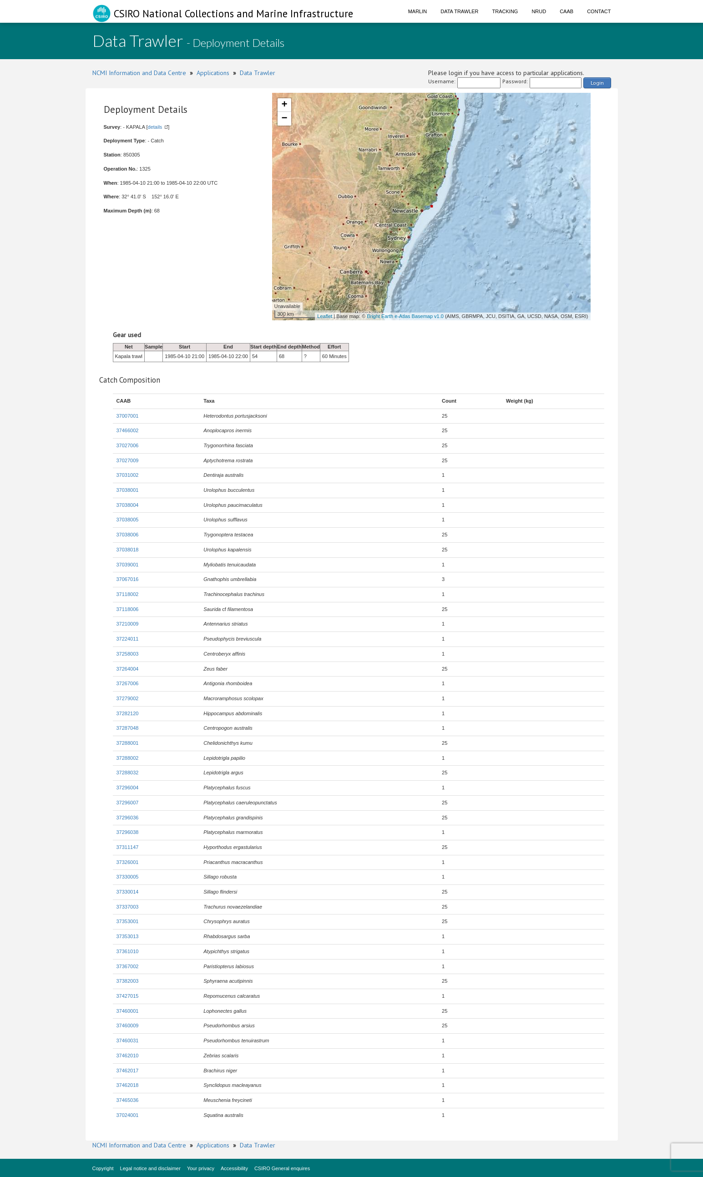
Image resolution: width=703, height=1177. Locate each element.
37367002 (127, 966)
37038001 (127, 490)
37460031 (127, 1040)
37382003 (127, 981)
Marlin (417, 11)
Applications (213, 73)
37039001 (127, 564)
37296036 (127, 817)
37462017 (127, 1070)
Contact (599, 11)
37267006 (127, 683)
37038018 (127, 549)
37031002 (127, 475)
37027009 (127, 460)
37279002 (127, 698)
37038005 (127, 519)
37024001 (127, 1115)
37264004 (127, 669)
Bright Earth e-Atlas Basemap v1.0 (405, 316)
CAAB (566, 11)
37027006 (127, 445)
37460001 (127, 1011)
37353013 (127, 936)
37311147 (127, 847)
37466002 (127, 430)
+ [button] (284, 105)
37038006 (127, 534)
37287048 (127, 728)
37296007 (127, 802)
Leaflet (324, 316)
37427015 (127, 996)
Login (597, 82)
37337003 (127, 906)
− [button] (284, 119)
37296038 (127, 832)
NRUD (538, 11)
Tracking (505, 11)
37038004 (127, 505)
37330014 (127, 891)
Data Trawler (459, 11)
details (155, 127)
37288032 (127, 772)
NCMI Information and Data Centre (139, 73)
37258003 (127, 654)
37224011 (127, 639)
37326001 (127, 862)
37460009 (127, 1025)
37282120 (127, 713)
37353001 (127, 921)
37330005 (127, 876)
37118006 (127, 609)
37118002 (127, 594)
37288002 (127, 758)
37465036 (127, 1100)
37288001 (127, 743)
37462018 (127, 1085)
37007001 (127, 416)
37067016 (127, 579)
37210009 (127, 623)
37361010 (127, 951)
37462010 (127, 1055)
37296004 (127, 787)
